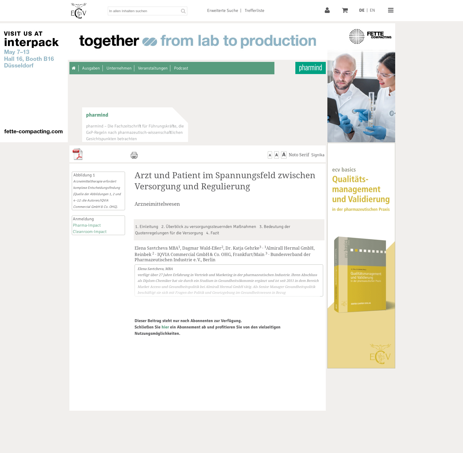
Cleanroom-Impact (89, 231)
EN (372, 10)
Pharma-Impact (87, 225)
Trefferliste (254, 10)
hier (165, 327)
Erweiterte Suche (222, 10)
